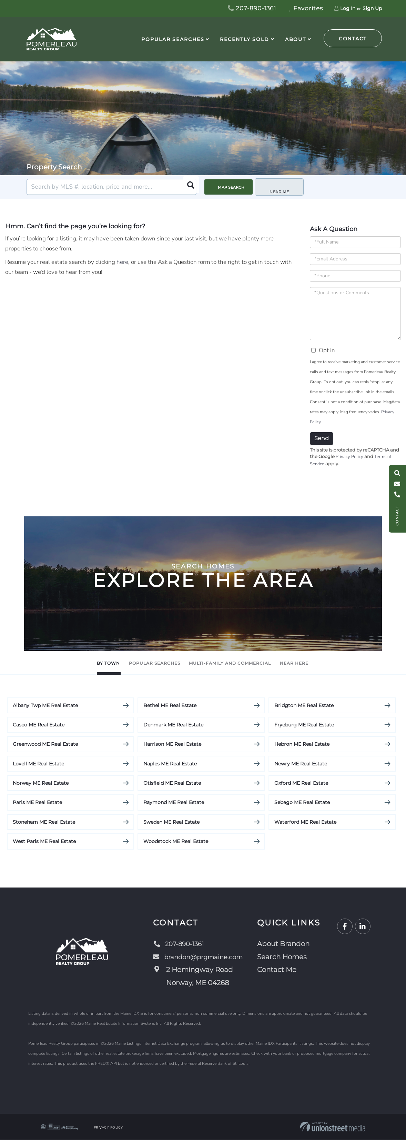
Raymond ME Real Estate (173, 803)
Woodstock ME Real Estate (175, 842)
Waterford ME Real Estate (305, 822)
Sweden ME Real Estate (171, 822)
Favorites (306, 8)
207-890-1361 (252, 8)
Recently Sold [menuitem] (244, 39)
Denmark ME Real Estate (173, 725)
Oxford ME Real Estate (301, 783)
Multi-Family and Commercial (243, 663)
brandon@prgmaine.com (199, 957)
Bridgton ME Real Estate (304, 705)
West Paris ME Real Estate (44, 842)
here (122, 262)
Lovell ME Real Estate (38, 764)
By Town (67, 663)
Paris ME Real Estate (37, 803)
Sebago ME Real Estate (302, 803)
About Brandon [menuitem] (287, 944)
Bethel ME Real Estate (169, 705)
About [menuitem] (295, 39)
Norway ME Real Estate (41, 783)
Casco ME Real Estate (38, 725)
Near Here (335, 663)
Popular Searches (137, 663)
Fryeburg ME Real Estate (304, 725)
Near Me (281, 187)
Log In (347, 8)
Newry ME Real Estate (300, 764)
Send (321, 438)
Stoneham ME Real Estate (44, 822)
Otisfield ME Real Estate (172, 783)
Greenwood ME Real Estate (45, 744)
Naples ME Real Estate (170, 764)
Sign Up (372, 8)
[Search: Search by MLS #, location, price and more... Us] (111, 187)
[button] (188, 187)
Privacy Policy (349, 457)
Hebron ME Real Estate (301, 744)
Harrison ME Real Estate (172, 744)
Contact (353, 39)
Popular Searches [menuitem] (172, 39)
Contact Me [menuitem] (280, 970)
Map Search (231, 187)
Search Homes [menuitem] (285, 957)
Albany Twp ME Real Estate (45, 705)
